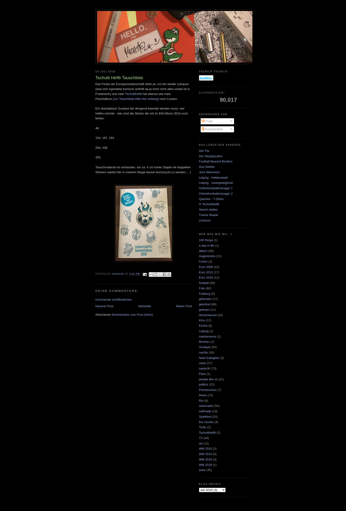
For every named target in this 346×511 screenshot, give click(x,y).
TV (201, 438)
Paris (202, 374)
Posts (207, 121)
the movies (206, 422)
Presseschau (208, 390)
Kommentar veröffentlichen (113, 299)
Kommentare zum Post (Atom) (132, 314)
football (204, 283)
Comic (203, 261)
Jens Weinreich (209, 172)
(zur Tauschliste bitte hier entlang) (136, 99)
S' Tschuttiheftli (209, 204)
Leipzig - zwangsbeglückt (216, 183)
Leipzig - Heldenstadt (213, 177)
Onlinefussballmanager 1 (216, 188)
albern (203, 251)
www (202, 470)
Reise (203, 395)
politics (203, 384)
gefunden (205, 299)
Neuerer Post (104, 306)
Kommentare (212, 129)
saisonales (206, 406)
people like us (208, 379)
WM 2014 (205, 454)
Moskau (204, 341)
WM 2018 (205, 459)
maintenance (207, 336)
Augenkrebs (207, 256)
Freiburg (204, 293)
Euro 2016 (206, 277)
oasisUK (204, 368)
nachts (203, 352)
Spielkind (205, 416)
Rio (201, 400)
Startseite (144, 306)
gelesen (204, 309)
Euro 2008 (206, 267)
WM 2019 (205, 465)
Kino (202, 320)
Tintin (202, 427)
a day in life (207, 245)
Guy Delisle (207, 167)
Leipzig (204, 331)
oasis (202, 363)
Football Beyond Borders (216, 161)
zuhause (205, 220)
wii (201, 443)
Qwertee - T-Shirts (211, 199)
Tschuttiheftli (133, 94)
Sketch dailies (208, 209)
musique (205, 347)
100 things (206, 240)
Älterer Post (184, 306)
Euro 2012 (206, 272)
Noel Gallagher (209, 358)
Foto (202, 288)
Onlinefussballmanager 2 (216, 193)
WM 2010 (205, 448)
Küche (203, 325)
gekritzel (204, 304)
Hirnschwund (208, 315)
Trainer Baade (208, 215)
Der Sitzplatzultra (210, 156)
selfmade (205, 411)
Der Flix (204, 151)
